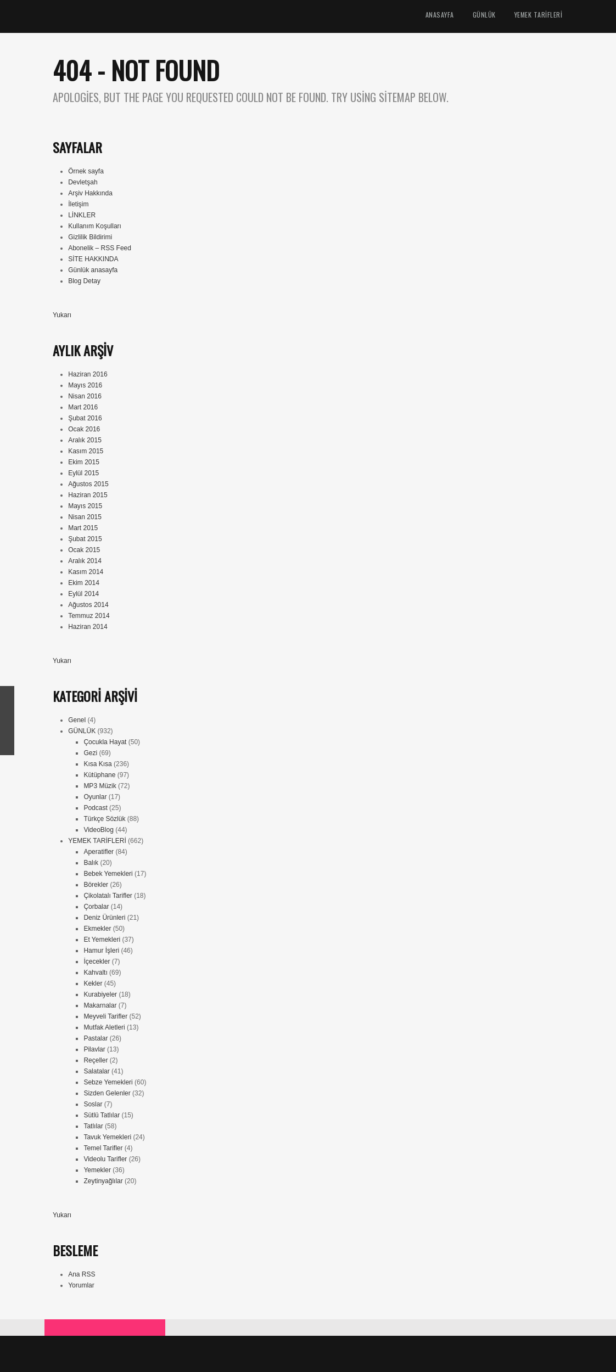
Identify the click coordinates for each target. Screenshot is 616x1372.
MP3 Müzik (99, 786)
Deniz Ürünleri (104, 917)
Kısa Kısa (97, 764)
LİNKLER (82, 215)
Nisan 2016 (85, 396)
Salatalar (96, 1071)
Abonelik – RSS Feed (99, 248)
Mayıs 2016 (85, 385)
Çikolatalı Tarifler (107, 895)
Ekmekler (97, 928)
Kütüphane (99, 775)
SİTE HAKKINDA (93, 259)
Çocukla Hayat (104, 742)
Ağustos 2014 (88, 605)
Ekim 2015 (83, 462)
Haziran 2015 (87, 495)
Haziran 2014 (87, 627)
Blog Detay (84, 281)
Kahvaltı (95, 972)
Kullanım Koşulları (94, 226)
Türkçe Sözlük (104, 819)
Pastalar (95, 1038)
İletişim (78, 204)
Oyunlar (95, 797)
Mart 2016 (83, 407)
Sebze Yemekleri (107, 1082)
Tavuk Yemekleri (107, 1137)
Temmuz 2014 (88, 616)
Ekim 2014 (83, 583)
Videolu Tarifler (105, 1159)
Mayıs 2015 (85, 506)
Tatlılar (93, 1126)
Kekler (92, 983)
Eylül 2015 (83, 473)
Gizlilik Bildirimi (90, 237)
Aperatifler (98, 852)
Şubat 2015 (85, 539)
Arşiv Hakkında (90, 193)
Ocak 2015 (84, 550)
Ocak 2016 (84, 429)
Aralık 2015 (85, 440)
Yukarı (62, 315)
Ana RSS (81, 1274)
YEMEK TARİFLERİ (538, 14)
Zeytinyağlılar (102, 1181)
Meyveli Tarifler (105, 1016)
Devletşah (82, 182)
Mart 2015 (83, 528)
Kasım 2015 (85, 451)
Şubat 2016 (85, 418)
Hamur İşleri (101, 950)
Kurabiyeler (100, 994)
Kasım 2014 (85, 572)
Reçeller (95, 1060)
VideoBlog (98, 830)
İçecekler (96, 961)
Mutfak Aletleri (104, 1027)
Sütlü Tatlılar (101, 1115)
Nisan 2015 (85, 517)
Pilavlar (94, 1049)
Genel (77, 720)
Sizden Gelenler (106, 1093)
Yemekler (97, 1170)
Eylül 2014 (83, 594)
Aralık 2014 (85, 561)
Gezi (90, 753)
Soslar (92, 1104)
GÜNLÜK (484, 14)
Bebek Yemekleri (107, 874)
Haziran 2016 (87, 374)
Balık (90, 863)
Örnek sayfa (86, 171)
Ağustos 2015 (88, 484)
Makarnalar (99, 1005)
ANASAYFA (439, 14)
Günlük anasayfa (92, 270)
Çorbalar (96, 906)
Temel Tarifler (102, 1148)
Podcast (95, 808)
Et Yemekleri (101, 939)
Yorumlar (81, 1285)
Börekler (95, 885)
